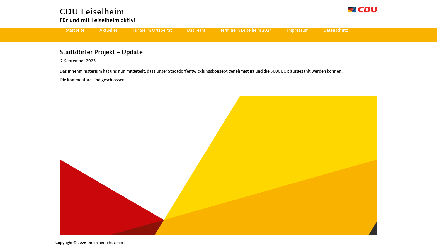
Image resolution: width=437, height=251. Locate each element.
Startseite (75, 30)
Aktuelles (108, 30)
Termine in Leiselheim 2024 (246, 30)
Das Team (196, 30)
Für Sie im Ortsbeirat (152, 30)
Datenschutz (336, 30)
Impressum (298, 30)
